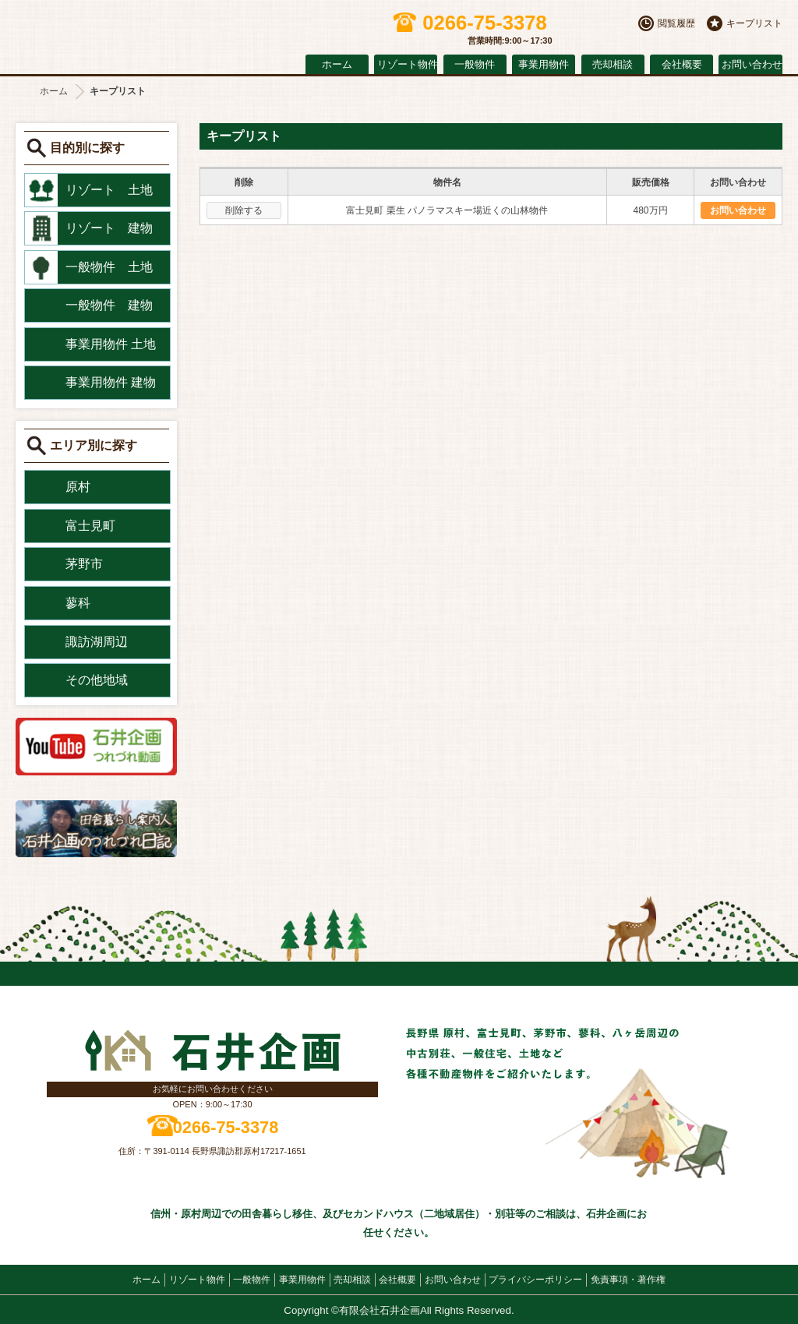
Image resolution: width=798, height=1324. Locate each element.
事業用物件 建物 (110, 382)
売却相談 (612, 64)
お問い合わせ (752, 64)
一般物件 (474, 64)
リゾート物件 (407, 64)
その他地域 (96, 680)
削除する (244, 210)
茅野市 (84, 563)
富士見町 (90, 525)
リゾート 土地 (109, 189)
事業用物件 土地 (110, 344)
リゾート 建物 (109, 228)
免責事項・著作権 (628, 1279)
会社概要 (682, 64)
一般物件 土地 (109, 267)
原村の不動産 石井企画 (148, 33)
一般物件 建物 (109, 305)
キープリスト (754, 23)
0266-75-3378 (226, 1127)
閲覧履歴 (676, 23)
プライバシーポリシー (535, 1279)
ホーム (337, 64)
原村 (77, 486)
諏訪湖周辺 (96, 641)
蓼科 (77, 602)
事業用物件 (543, 64)
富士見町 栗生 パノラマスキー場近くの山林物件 (447, 210)
